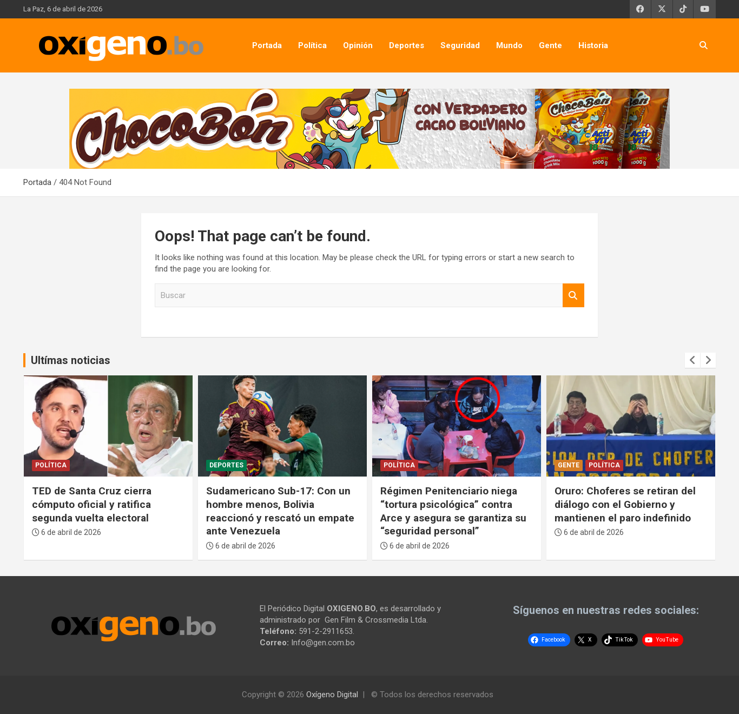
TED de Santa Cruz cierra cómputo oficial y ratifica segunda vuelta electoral (91, 504)
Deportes (406, 45)
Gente (550, 45)
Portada (267, 45)
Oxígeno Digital (332, 694)
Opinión (358, 45)
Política (312, 45)
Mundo (509, 45)
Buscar (573, 295)
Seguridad (460, 45)
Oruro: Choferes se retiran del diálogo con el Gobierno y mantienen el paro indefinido (625, 504)
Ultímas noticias (70, 360)
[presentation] (692, 360)
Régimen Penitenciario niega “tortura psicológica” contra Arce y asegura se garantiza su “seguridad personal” (453, 511)
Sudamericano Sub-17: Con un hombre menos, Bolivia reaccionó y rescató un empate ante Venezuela (280, 511)
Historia (593, 45)
